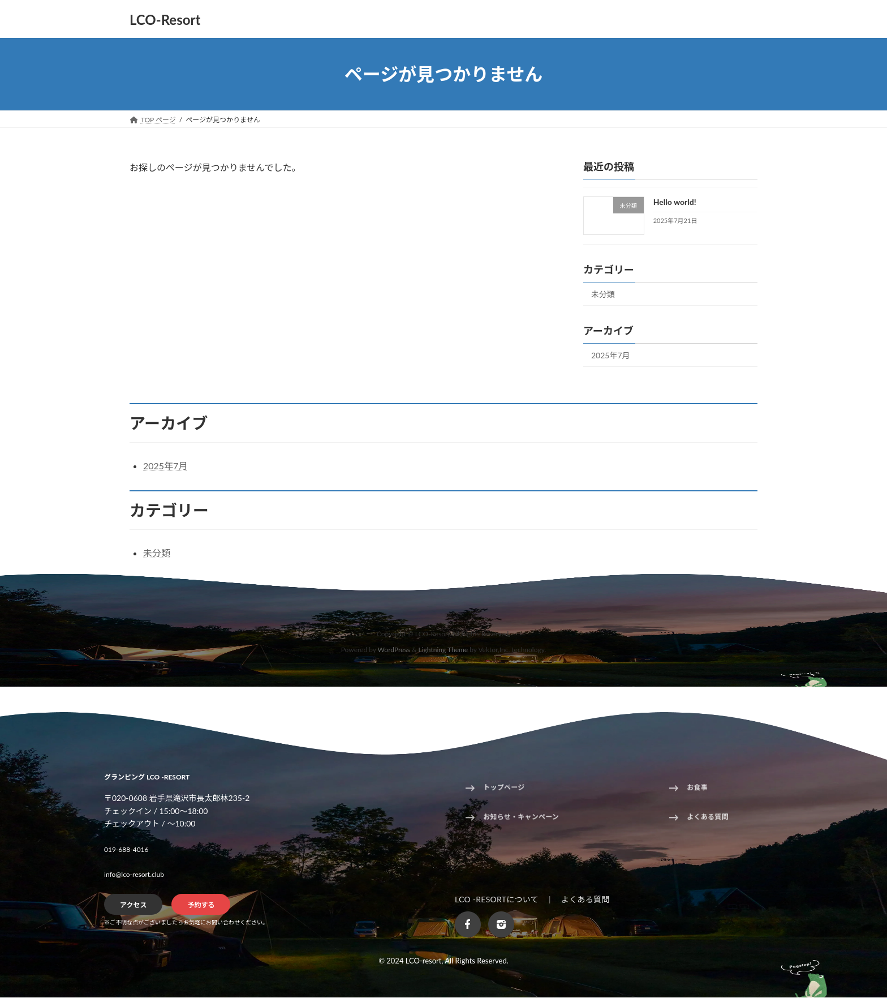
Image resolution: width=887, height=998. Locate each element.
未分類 (603, 294)
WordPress (394, 650)
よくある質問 (707, 821)
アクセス (133, 905)
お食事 (697, 791)
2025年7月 (610, 355)
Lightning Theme (443, 650)
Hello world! (674, 202)
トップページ (503, 791)
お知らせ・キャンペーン (521, 821)
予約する (200, 905)
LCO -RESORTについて (497, 899)
